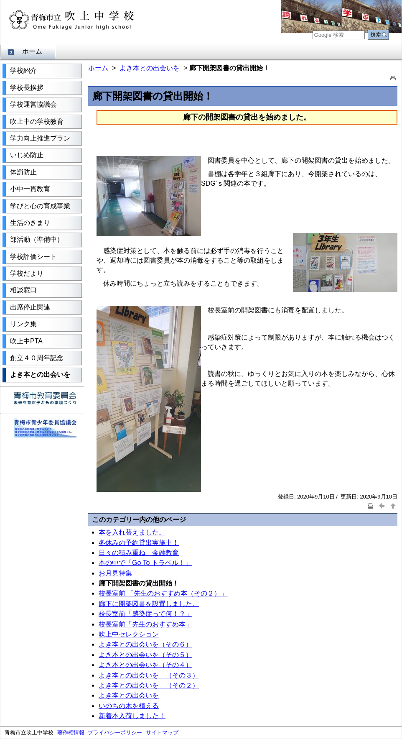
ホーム (32, 51)
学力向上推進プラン (40, 138)
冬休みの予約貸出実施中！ (139, 542)
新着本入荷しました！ (132, 715)
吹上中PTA (26, 341)
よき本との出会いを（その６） (145, 644)
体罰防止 (23, 172)
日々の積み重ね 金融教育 (139, 552)
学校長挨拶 (26, 87)
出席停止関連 (30, 307)
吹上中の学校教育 (37, 121)
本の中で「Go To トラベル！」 (145, 562)
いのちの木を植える (129, 705)
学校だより (26, 273)
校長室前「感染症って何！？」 (145, 613)
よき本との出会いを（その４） (145, 664)
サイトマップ (162, 732)
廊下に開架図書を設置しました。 (149, 603)
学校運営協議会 (33, 104)
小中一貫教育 (30, 188)
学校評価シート (33, 256)
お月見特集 (115, 573)
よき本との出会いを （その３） (149, 675)
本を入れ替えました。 (132, 532)
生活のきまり (30, 222)
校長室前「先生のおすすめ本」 (145, 624)
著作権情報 (70, 732)
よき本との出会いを (40, 374)
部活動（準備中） (37, 239)
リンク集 (23, 323)
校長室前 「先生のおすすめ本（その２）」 (163, 593)
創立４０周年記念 (37, 357)
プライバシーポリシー (115, 732)
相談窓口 (23, 290)
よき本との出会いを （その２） (149, 685)
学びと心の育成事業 (40, 206)
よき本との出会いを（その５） (145, 654)
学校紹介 (23, 70)
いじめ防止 (26, 155)
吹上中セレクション (129, 634)
